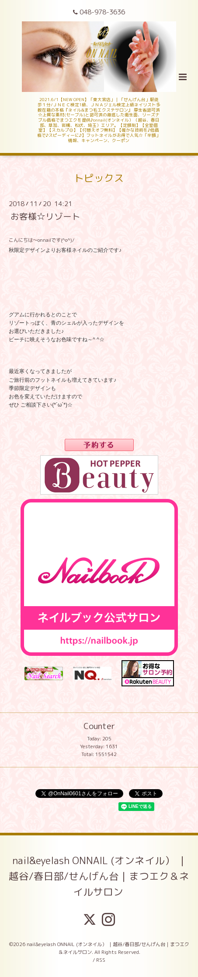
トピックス (99, 177)
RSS (100, 960)
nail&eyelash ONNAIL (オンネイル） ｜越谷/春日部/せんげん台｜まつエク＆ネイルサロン (99, 876)
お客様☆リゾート (45, 216)
